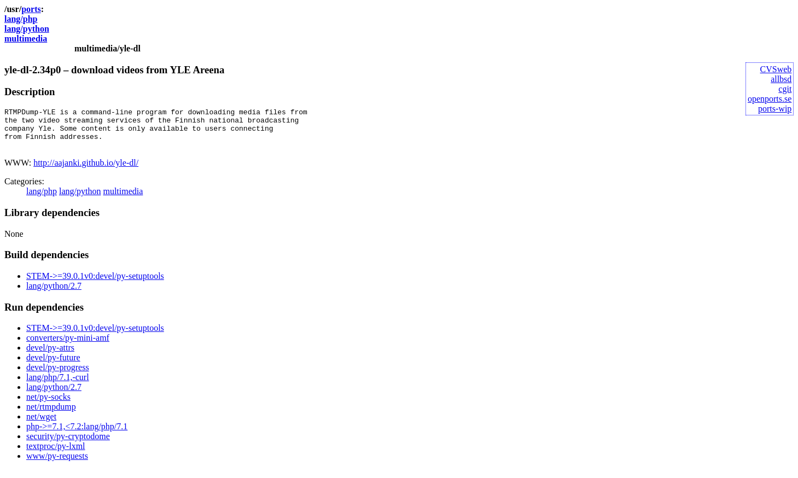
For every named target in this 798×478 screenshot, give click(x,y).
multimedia (25, 38)
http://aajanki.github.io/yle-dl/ (85, 171)
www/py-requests (57, 464)
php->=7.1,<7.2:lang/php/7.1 (76, 434)
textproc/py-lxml (55, 454)
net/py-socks (48, 405)
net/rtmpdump (51, 414)
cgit (784, 89)
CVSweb (776, 69)
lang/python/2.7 (53, 294)
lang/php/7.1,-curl (57, 385)
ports (31, 9)
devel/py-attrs (50, 355)
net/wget (41, 424)
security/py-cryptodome (68, 444)
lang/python (26, 28)
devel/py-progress (57, 375)
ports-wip (774, 108)
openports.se (769, 98)
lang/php (20, 19)
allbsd (781, 79)
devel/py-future (53, 365)
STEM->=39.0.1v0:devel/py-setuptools (95, 284)
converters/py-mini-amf (67, 346)
